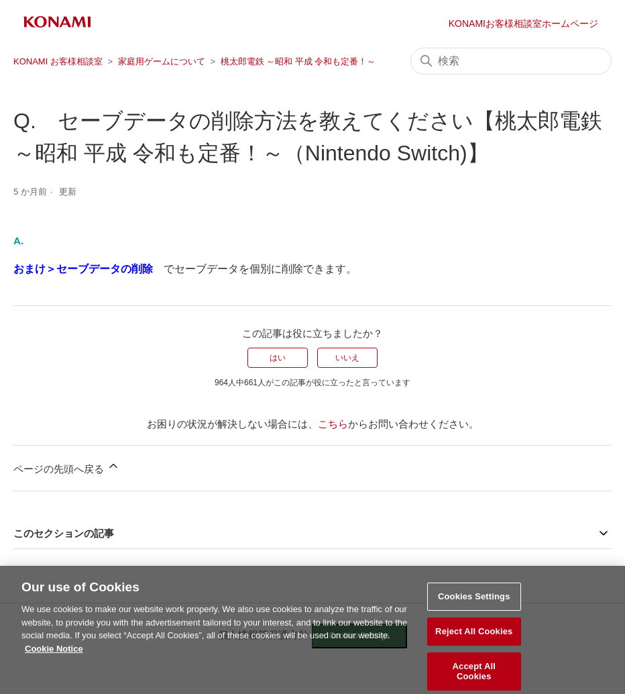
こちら (333, 424)
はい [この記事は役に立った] (278, 357)
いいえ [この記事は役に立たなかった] (347, 357)
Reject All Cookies (473, 635)
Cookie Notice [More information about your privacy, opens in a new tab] (54, 653)
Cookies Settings (474, 601)
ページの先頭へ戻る (66, 467)
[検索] (511, 61)
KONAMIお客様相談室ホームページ (523, 23)
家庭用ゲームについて (161, 61)
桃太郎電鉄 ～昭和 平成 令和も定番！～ (298, 61)
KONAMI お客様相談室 (58, 61)
